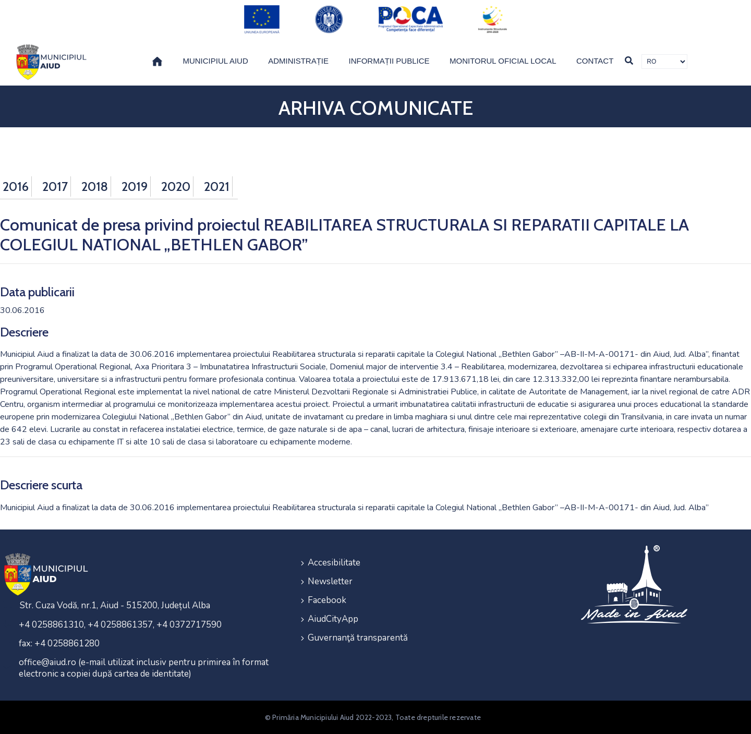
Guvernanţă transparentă (358, 638)
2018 (94, 186)
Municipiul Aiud (215, 60)
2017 (55, 186)
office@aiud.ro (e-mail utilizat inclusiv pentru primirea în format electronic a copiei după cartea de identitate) (144, 668)
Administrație (298, 60)
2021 (216, 186)
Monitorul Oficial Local (503, 60)
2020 (175, 186)
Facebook (327, 600)
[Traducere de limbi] (664, 61)
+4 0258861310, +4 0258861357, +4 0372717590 (120, 625)
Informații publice (389, 60)
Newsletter (330, 581)
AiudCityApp (333, 619)
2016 (16, 186)
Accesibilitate (334, 563)
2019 (135, 186)
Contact (594, 60)
